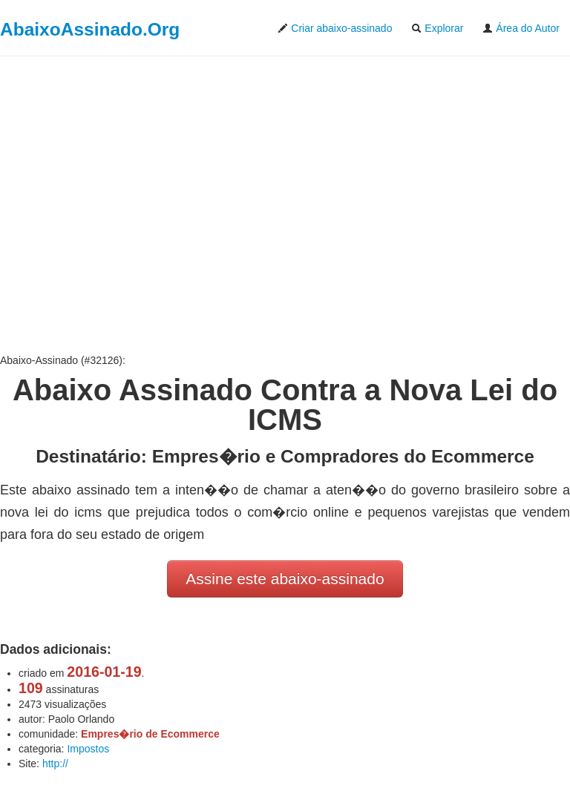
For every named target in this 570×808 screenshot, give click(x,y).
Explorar (437, 28)
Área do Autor (521, 28)
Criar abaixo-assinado (335, 28)
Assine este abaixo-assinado (285, 578)
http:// (55, 763)
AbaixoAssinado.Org (90, 29)
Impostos (88, 749)
